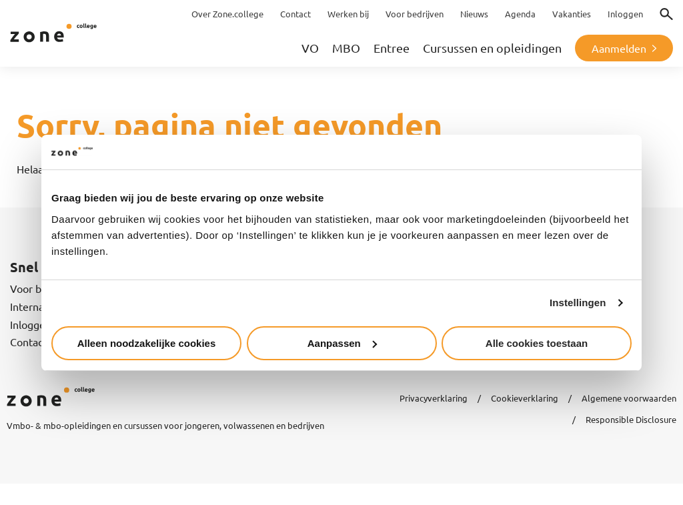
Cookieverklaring (524, 398)
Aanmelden (619, 48)
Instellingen (578, 302)
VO (310, 48)
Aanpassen (342, 343)
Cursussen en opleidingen (492, 48)
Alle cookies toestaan (537, 343)
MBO (346, 48)
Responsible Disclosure (631, 419)
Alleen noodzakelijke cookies (146, 343)
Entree (392, 48)
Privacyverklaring (434, 398)
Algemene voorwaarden (629, 398)
